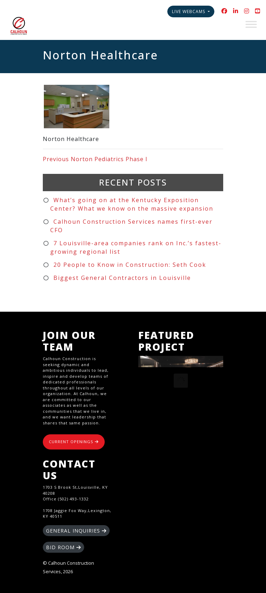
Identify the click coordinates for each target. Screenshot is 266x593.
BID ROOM (63, 547)
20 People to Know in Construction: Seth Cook (129, 265)
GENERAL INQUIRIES (76, 530)
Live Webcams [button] (189, 11)
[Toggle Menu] (251, 24)
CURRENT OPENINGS (74, 441)
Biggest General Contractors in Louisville (122, 278)
